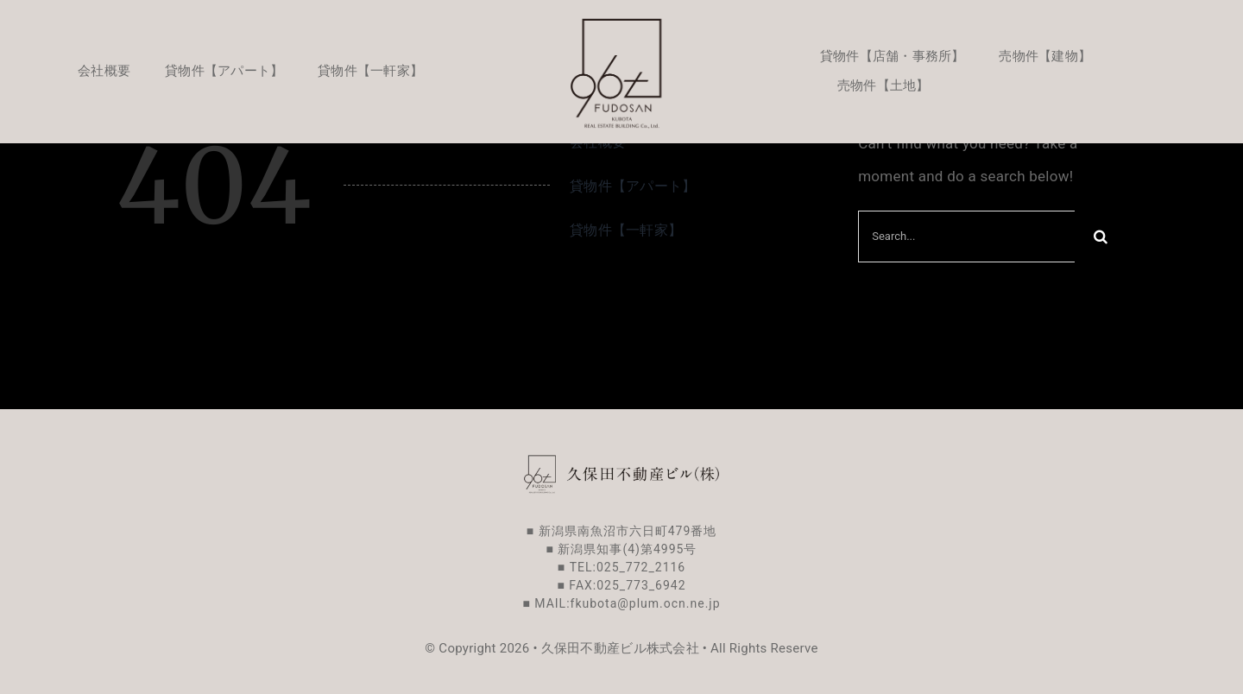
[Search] (1100, 236)
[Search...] (966, 236)
